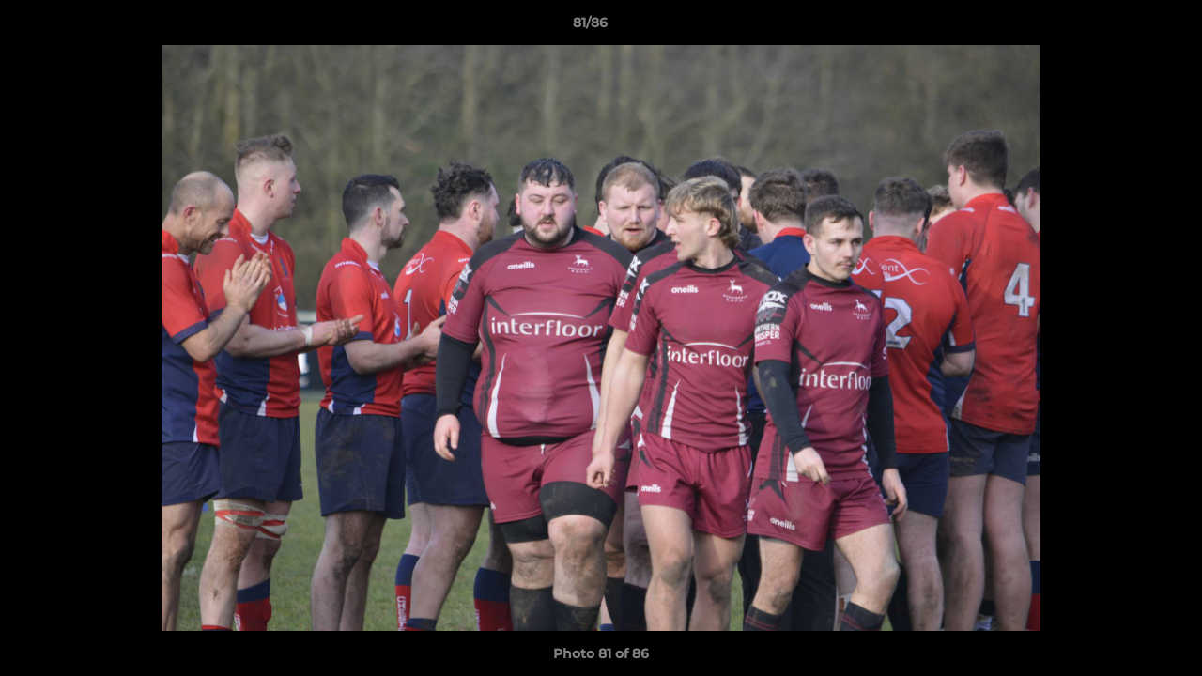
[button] (1123, 27)
